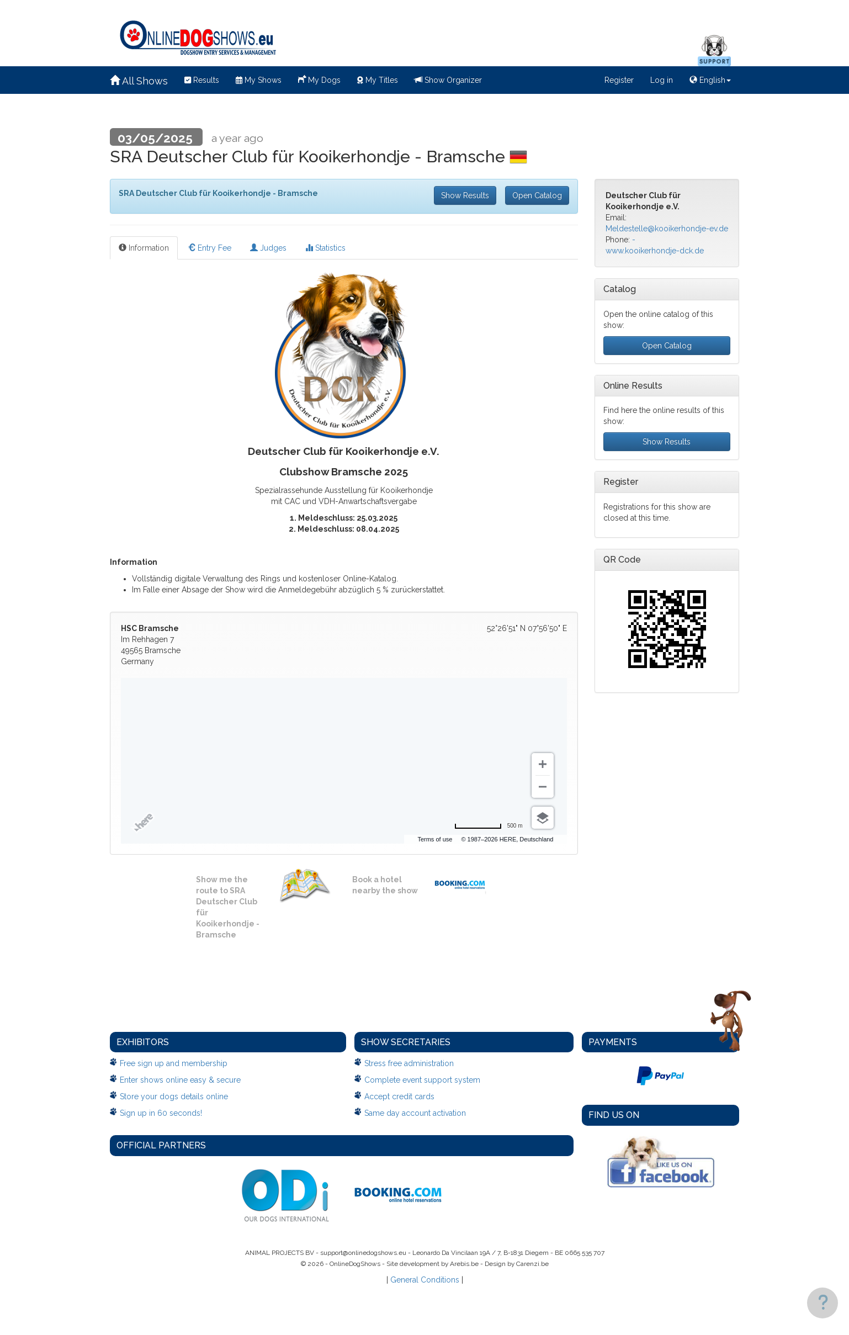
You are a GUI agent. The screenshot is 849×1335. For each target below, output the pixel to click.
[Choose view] (543, 818)
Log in (661, 80)
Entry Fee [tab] (209, 247)
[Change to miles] (488, 826)
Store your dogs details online (174, 1096)
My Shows (259, 80)
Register (619, 80)
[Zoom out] (543, 787)
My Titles (377, 80)
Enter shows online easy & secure (180, 1080)
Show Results (465, 195)
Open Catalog (537, 195)
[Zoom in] (543, 764)
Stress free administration (409, 1063)
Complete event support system (422, 1080)
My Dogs (319, 78)
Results (201, 80)
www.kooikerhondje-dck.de (655, 250)
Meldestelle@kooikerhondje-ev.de (667, 228)
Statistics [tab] (325, 247)
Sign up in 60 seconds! (161, 1113)
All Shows (139, 81)
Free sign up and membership (173, 1063)
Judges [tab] (268, 247)
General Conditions (424, 1279)
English (710, 80)
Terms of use (434, 839)
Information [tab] (144, 247)
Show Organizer (448, 80)
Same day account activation (415, 1113)
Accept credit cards (399, 1096)
